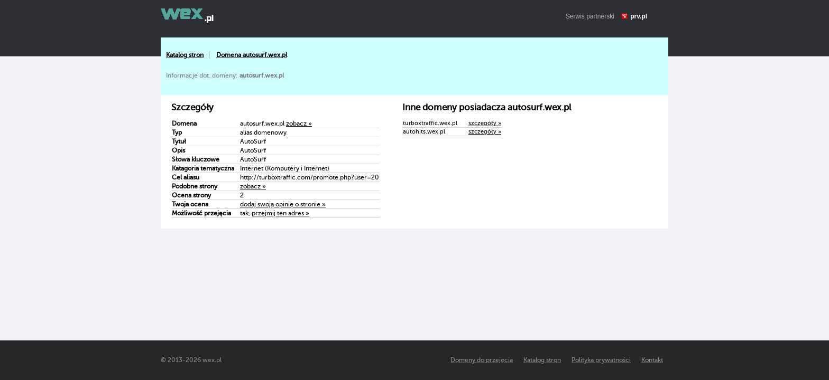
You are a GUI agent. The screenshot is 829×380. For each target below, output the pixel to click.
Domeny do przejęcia (481, 360)
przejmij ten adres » (280, 213)
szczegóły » (484, 123)
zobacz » (299, 123)
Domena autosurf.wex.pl (251, 55)
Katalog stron (185, 55)
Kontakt (652, 360)
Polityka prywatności (601, 360)
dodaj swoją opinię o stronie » (283, 204)
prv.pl (638, 16)
